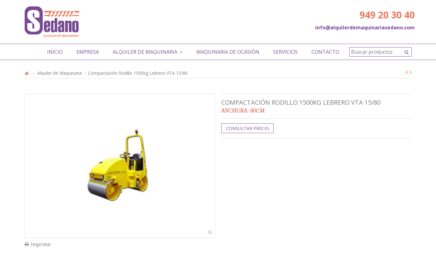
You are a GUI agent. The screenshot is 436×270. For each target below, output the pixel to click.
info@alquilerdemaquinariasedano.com (365, 27)
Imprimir (41, 244)
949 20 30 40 (387, 14)
